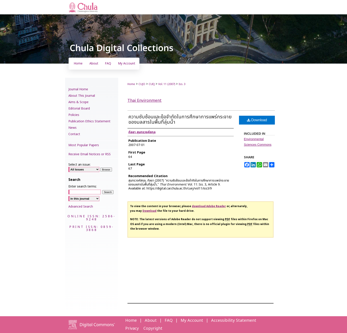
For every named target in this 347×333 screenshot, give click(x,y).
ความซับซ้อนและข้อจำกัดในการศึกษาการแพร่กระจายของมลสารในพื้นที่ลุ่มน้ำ (180, 119)
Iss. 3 (182, 84)
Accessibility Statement (233, 321)
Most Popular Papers (83, 145)
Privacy (132, 328)
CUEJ (152, 84)
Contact (74, 134)
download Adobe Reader (209, 206)
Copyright (152, 328)
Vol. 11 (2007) (166, 84)
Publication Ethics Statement (89, 121)
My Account (192, 321)
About (151, 321)
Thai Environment (144, 101)
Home (131, 84)
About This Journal (81, 95)
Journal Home (78, 89)
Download (257, 120)
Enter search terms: (82, 186)
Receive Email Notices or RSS (89, 154)
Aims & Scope (78, 102)
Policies (73, 115)
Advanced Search (80, 206)
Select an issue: (79, 164)
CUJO (142, 84)
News (72, 127)
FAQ (169, 321)
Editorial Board (79, 108)
